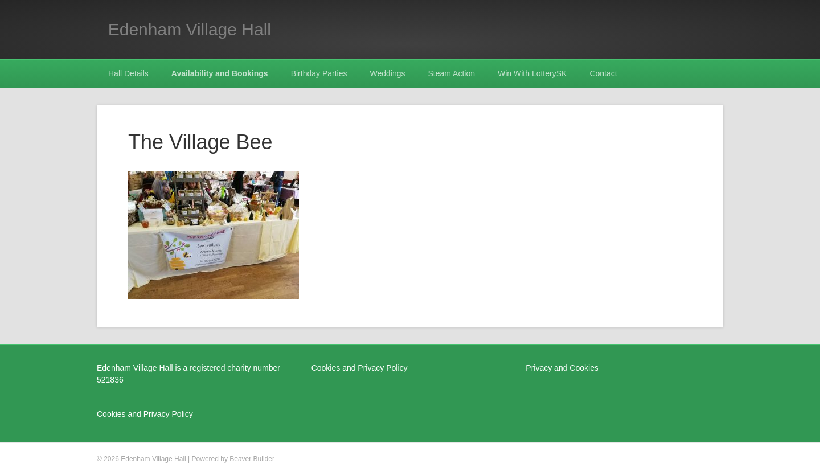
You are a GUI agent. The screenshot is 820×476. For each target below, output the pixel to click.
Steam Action (451, 73)
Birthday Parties (319, 73)
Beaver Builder (251, 459)
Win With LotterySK (532, 73)
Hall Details (128, 73)
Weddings (387, 73)
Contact (603, 73)
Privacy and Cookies (562, 367)
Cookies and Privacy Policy (145, 413)
